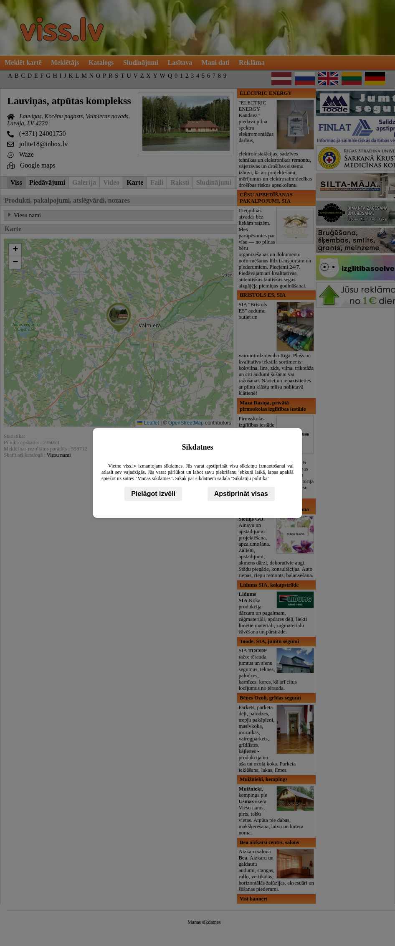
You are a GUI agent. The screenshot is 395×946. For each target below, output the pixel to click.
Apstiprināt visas (241, 493)
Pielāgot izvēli (153, 493)
